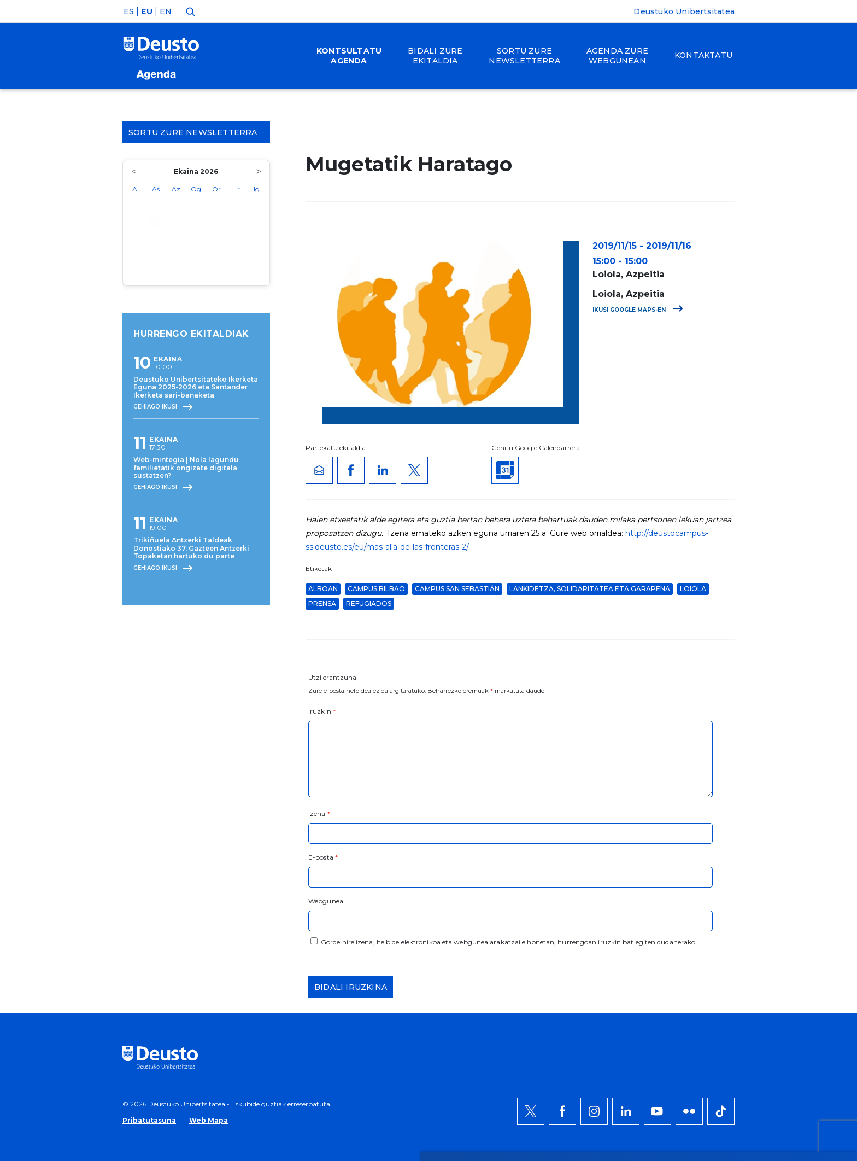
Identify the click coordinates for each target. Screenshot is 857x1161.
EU (146, 11)
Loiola (693, 589)
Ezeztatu (698, 948)
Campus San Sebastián (457, 589)
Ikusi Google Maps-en (637, 309)
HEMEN (326, 955)
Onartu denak (711, 916)
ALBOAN (323, 589)
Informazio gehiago (416, 942)
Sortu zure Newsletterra (196, 132)
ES (129, 11)
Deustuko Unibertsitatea (684, 11)
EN (166, 11)
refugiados (368, 603)
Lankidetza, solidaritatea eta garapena (589, 589)
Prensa (322, 603)
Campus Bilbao (376, 589)
